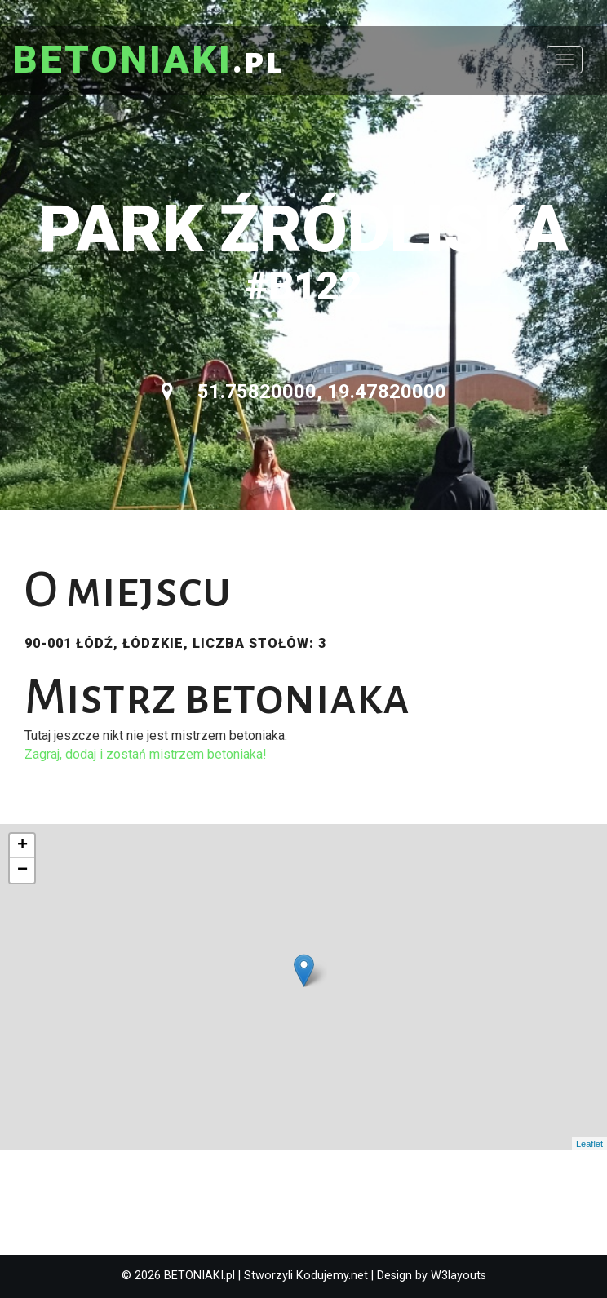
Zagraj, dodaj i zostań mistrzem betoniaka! (145, 754)
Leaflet (589, 1144)
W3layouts (458, 1275)
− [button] (22, 870)
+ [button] (22, 846)
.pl (148, 61)
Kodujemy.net (332, 1275)
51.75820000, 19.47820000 (304, 391)
